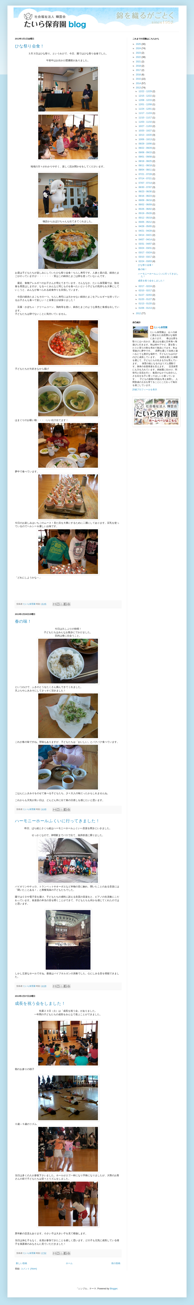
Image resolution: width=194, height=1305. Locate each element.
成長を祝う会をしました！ (40, 1003)
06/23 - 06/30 (145, 191)
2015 (139, 79)
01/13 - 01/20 (145, 303)
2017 (139, 70)
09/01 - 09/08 (145, 156)
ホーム (69, 1263)
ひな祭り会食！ (29, 46)
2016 (139, 74)
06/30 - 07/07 (145, 187)
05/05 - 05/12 (145, 222)
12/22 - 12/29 (145, 91)
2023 (139, 53)
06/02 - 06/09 (145, 204)
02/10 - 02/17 (145, 290)
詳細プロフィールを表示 (144, 389)
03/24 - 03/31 (145, 248)
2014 (139, 83)
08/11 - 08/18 (145, 165)
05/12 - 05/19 (145, 217)
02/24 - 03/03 (145, 261)
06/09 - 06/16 (145, 200)
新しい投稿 (21, 1263)
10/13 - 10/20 (145, 135)
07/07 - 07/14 (145, 183)
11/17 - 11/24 (145, 113)
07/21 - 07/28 (145, 174)
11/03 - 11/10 (145, 122)
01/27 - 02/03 (145, 295)
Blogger (114, 1288)
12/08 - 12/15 (145, 100)
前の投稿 (115, 1263)
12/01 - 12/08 (145, 104)
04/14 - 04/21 (145, 235)
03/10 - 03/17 (145, 257)
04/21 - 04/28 (145, 230)
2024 (139, 48)
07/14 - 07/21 (145, 178)
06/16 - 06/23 (145, 196)
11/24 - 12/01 (145, 109)
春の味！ (23, 621)
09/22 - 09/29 (145, 148)
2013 (139, 87)
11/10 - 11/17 (145, 117)
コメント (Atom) (29, 1268)
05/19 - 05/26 (145, 213)
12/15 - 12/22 (145, 96)
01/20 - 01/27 (145, 299)
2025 (139, 44)
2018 (139, 66)
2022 (139, 57)
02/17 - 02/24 (145, 286)
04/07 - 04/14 (145, 239)
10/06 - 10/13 (145, 139)
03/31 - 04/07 (145, 244)
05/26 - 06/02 (145, 209)
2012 (139, 313)
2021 (139, 61)
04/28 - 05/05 (145, 226)
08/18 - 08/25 (145, 161)
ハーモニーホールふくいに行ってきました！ (57, 821)
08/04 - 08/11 (145, 169)
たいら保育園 (160, 327)
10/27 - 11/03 (145, 126)
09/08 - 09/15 (145, 152)
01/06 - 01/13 (145, 308)
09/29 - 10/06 (145, 143)
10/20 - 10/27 (145, 130)
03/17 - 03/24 (145, 252)
